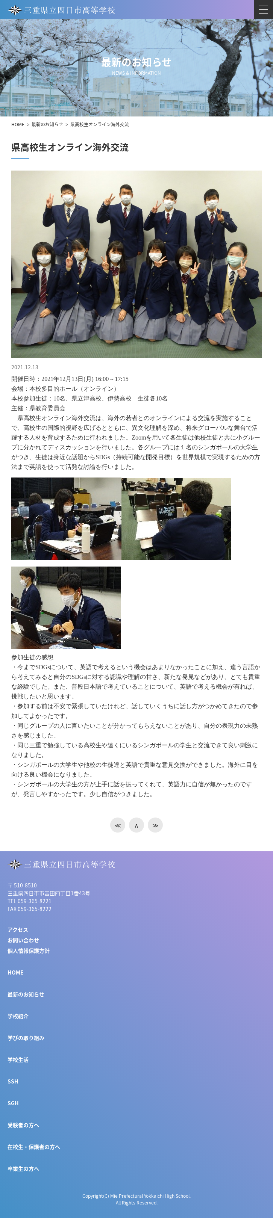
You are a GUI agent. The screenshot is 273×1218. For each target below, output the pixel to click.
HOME (17, 124)
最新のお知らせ (47, 124)
